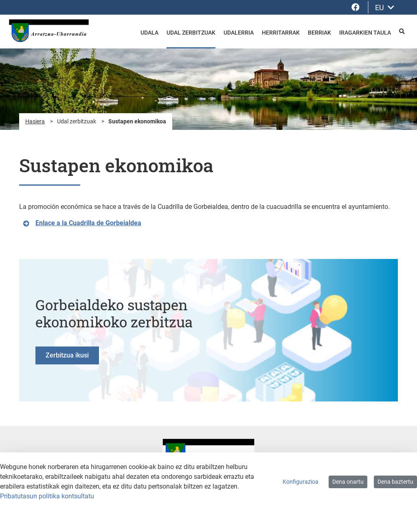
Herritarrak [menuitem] (281, 32)
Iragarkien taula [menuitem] (365, 32)
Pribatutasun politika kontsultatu (47, 496)
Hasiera (35, 121)
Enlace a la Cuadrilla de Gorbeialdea (88, 223)
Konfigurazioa (300, 481)
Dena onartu (348, 481)
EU (384, 7)
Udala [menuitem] (149, 32)
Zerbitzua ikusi (67, 355)
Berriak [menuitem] (319, 32)
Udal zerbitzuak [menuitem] (191, 32)
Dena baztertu (395, 481)
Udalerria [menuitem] (239, 32)
